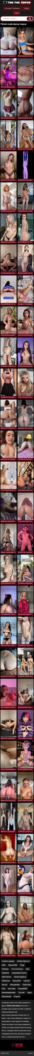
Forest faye (27, 985)
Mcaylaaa (5, 969)
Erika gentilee (15, 985)
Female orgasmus (20, 977)
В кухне (17, 997)
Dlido (3, 965)
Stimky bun (6, 981)
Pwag (22, 965)
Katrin (30, 993)
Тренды (26, 8)
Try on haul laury (17, 969)
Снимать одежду (8, 961)
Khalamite (5, 973)
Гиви (27, 969)
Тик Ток (17, 3)
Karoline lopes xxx (23, 961)
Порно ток (5, 1053)
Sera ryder (11, 989)
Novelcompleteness (8, 993)
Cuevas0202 (22, 989)
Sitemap (30, 1053)
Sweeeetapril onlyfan (19, 973)
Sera (3, 989)
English (17, 13)
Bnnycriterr (17, 981)
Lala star (27, 981)
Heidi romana (6, 977)
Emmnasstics (6, 997)
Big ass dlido (13, 965)
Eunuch (4, 985)
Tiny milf (21, 993)
